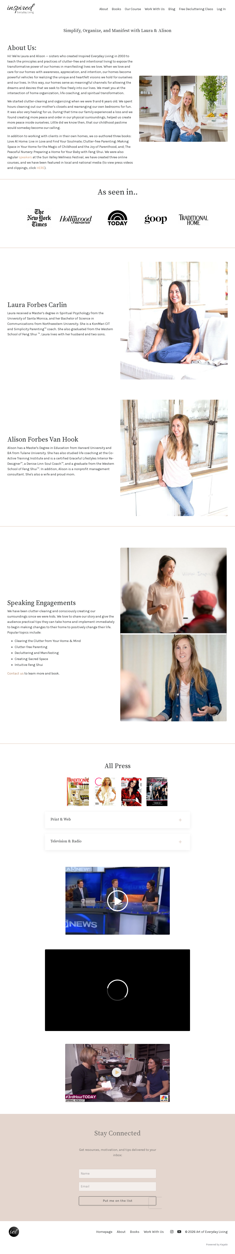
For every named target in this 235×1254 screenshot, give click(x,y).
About (103, 9)
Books (116, 9)
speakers (25, 157)
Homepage (104, 1232)
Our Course (133, 9)
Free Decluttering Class (196, 9)
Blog (171, 9)
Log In (221, 9)
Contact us (15, 673)
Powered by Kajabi (217, 1244)
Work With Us (155, 9)
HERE (40, 168)
